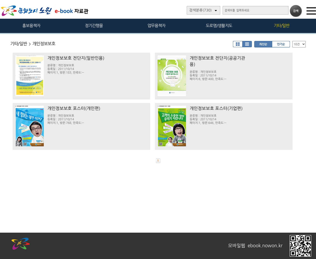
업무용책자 (156, 25)
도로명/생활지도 (219, 25)
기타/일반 (281, 25)
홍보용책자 (31, 25)
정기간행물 (94, 25)
